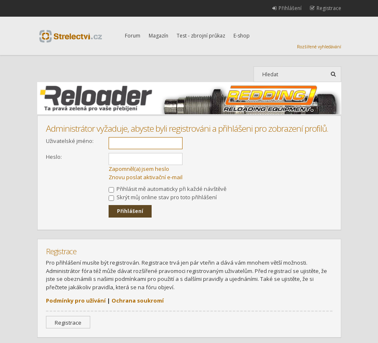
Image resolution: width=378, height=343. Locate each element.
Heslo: (54, 156)
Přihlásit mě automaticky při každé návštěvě (167, 189)
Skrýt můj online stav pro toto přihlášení (163, 197)
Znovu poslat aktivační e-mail (146, 177)
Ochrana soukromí (138, 300)
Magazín (158, 35)
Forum (132, 35)
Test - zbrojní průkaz (201, 35)
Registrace (68, 322)
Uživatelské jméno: (70, 141)
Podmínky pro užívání (76, 300)
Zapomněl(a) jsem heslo (139, 169)
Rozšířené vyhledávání (319, 47)
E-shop (241, 35)
